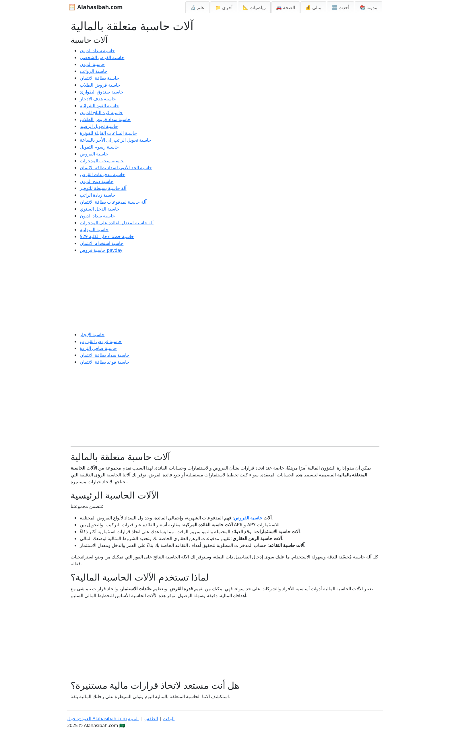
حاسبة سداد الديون (97, 50)
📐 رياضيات (254, 7)
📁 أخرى (223, 7)
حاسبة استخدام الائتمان (101, 243)
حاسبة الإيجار (92, 334)
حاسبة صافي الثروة (98, 348)
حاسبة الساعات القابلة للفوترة (108, 133)
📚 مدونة (368, 7)
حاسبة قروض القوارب (101, 341)
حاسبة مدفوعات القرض (102, 174)
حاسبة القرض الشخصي (102, 57)
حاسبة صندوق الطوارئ (101, 92)
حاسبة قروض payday (101, 250)
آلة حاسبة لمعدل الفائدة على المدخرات (117, 222)
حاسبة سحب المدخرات (102, 160)
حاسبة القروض (94, 154)
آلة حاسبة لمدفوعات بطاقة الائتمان (113, 202)
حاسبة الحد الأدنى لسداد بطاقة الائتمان (116, 167)
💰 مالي (313, 7)
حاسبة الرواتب (93, 71)
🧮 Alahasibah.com (96, 7)
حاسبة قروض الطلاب (100, 85)
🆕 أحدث (340, 7)
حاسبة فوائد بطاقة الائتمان (104, 362)
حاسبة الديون (92, 64)
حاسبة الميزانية (94, 229)
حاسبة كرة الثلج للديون (101, 112)
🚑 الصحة (285, 7)
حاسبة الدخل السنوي (99, 209)
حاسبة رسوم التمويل (99, 147)
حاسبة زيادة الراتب (97, 195)
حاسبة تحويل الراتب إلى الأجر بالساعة (115, 140)
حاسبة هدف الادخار (98, 99)
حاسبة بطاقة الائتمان (99, 78)
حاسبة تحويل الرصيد (99, 126)
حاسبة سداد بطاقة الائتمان (104, 355)
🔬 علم (197, 7)
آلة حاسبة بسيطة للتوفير (103, 188)
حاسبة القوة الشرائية (99, 105)
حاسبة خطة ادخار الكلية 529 (107, 236)
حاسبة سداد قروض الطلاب (105, 119)
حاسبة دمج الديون (96, 181)
